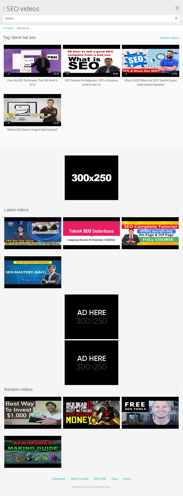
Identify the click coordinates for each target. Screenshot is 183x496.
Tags (114, 478)
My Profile (100, 478)
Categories (58, 478)
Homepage (8, 28)
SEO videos (21, 9)
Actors (127, 478)
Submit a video (79, 478)
